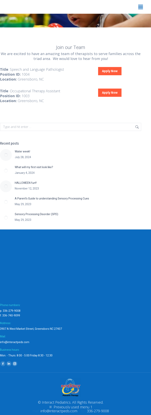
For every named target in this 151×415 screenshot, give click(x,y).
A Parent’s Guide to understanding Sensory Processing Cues (52, 198)
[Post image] (6, 155)
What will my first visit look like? (34, 167)
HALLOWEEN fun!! (26, 182)
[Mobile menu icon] (140, 7)
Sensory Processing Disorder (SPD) (36, 214)
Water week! (22, 151)
